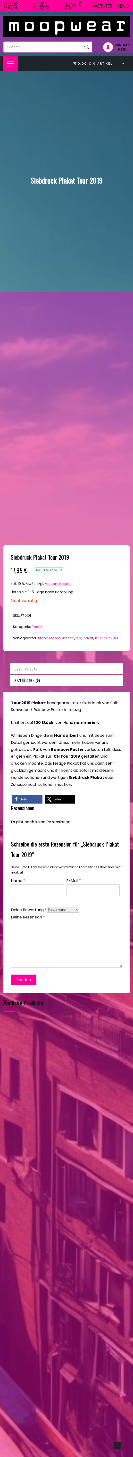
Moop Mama (11, 6)
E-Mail (73, 880)
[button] (27, 799)
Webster (102, 6)
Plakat (88, 638)
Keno (123, 6)
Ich (78, 638)
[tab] (66, 668)
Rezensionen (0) (27, 680)
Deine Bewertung (29, 909)
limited (68, 638)
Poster (37, 626)
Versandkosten (58, 583)
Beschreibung (26, 668)
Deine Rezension (28, 916)
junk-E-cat (74, 6)
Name (18, 880)
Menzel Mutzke (41, 6)
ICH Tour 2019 (106, 638)
